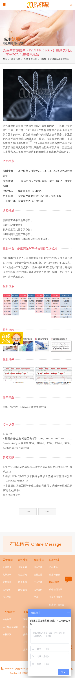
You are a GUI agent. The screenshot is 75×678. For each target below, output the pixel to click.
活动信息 (22, 589)
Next (47, 511)
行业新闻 (22, 574)
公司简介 (7, 567)
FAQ (36, 597)
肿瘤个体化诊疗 (56, 604)
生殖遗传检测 (30, 59)
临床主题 (38, 567)
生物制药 (7, 619)
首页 (5, 59)
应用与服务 (54, 574)
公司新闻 (22, 567)
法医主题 (38, 574)
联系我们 (7, 589)
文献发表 (7, 574)
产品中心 (53, 567)
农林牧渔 (7, 634)
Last (28, 511)
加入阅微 (7, 597)
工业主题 (38, 582)
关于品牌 (38, 589)
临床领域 (15, 59)
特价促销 (22, 582)
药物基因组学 (55, 589)
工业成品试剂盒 (10, 627)
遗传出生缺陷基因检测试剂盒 (55, 59)
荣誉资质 (7, 582)
